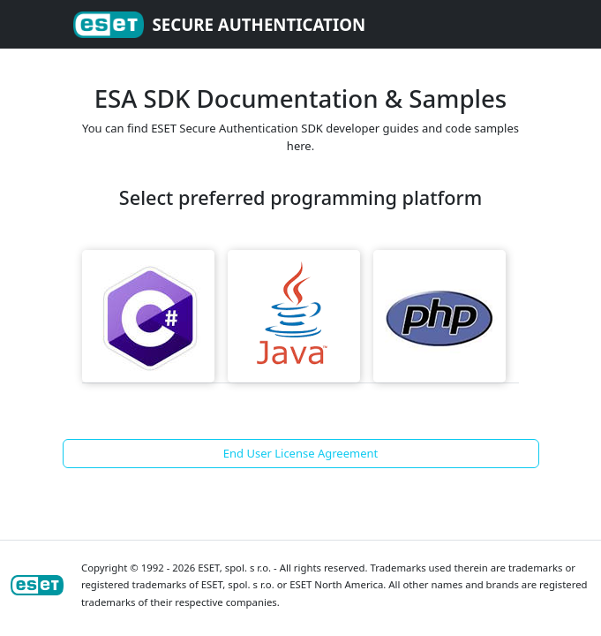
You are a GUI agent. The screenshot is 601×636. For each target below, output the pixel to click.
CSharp (148, 316)
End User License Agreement (300, 453)
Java (294, 316)
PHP (439, 316)
